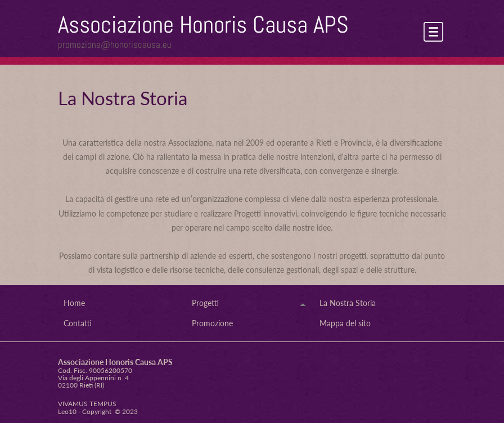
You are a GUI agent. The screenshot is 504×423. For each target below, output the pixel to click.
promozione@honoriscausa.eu (115, 44)
